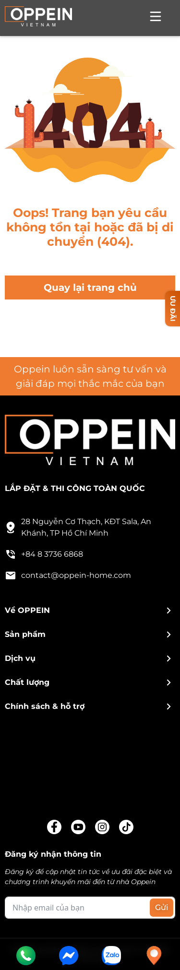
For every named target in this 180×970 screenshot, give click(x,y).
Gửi (161, 907)
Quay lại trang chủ (90, 287)
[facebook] (54, 827)
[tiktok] (126, 827)
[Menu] (155, 18)
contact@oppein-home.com (68, 575)
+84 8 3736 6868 (44, 554)
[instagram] (102, 827)
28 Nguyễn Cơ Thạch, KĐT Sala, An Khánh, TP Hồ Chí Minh (78, 527)
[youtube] (78, 827)
